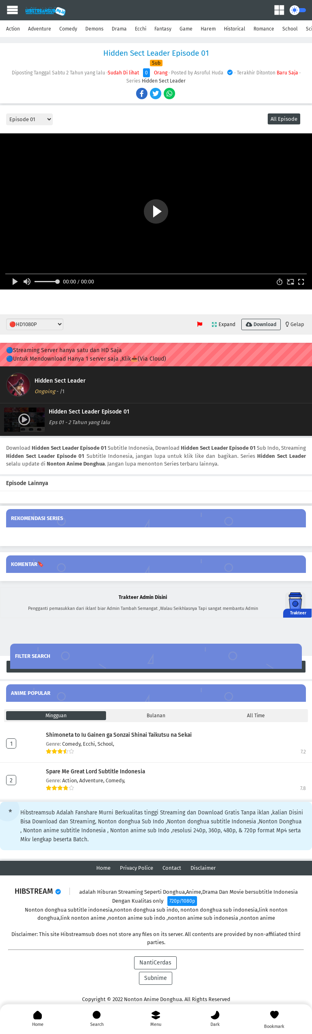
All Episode (284, 119)
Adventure (39, 29)
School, (106, 744)
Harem (208, 29)
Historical (234, 29)
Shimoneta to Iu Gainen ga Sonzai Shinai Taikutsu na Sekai (119, 734)
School (290, 29)
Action (13, 29)
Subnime (155, 978)
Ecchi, (90, 744)
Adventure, (92, 780)
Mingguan (56, 715)
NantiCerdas (155, 962)
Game (186, 29)
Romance (264, 29)
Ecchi (140, 29)
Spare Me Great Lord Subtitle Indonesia (95, 771)
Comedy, (72, 744)
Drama (119, 29)
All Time (256, 715)
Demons (94, 29)
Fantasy (162, 29)
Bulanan (156, 715)
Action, (70, 780)
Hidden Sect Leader (164, 81)
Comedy (68, 29)
